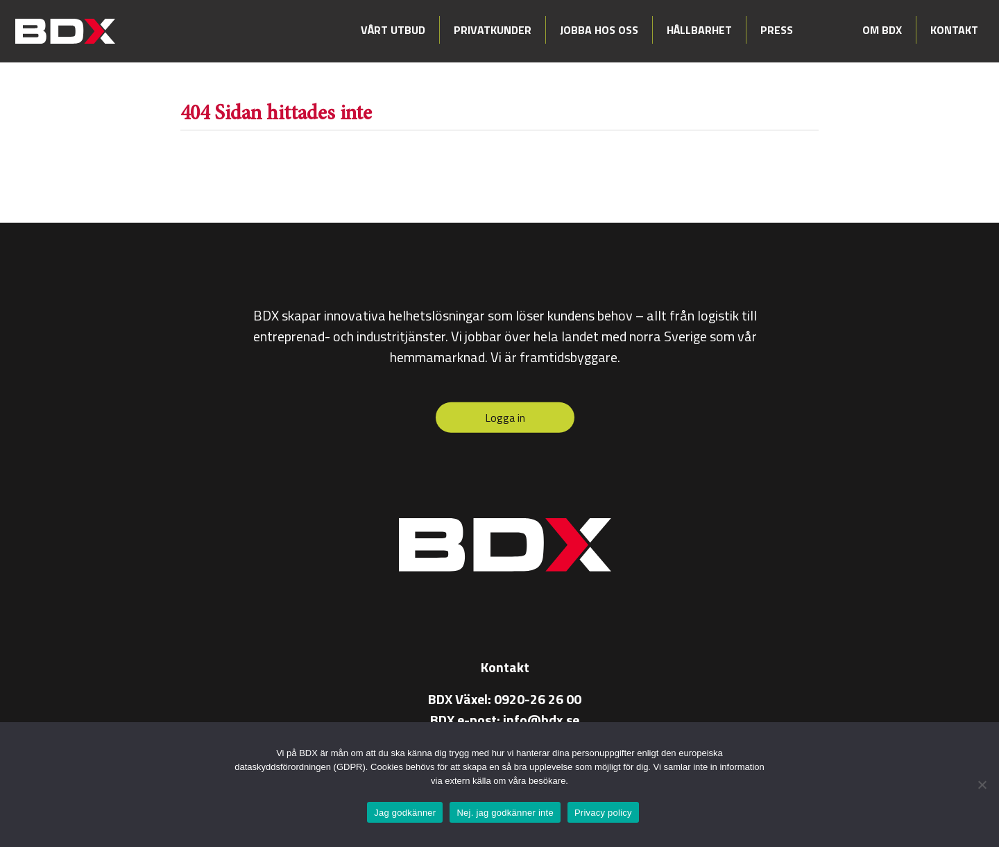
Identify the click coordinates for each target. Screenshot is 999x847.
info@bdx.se (541, 719)
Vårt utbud (393, 30)
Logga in (505, 417)
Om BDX (882, 30)
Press (776, 30)
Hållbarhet (699, 30)
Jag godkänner (405, 812)
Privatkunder (492, 30)
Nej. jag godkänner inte (504, 812)
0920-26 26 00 (537, 698)
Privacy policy (603, 812)
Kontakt (954, 30)
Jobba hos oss (599, 30)
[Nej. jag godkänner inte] (982, 785)
